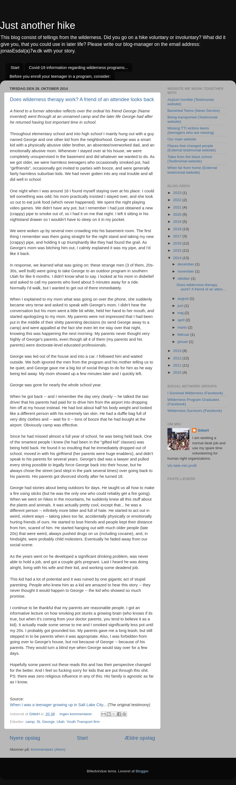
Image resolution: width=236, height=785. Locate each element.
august (184, 298)
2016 (177, 243)
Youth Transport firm (83, 722)
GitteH (203, 430)
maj (181, 313)
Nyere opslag (25, 738)
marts (183, 327)
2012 (177, 358)
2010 (177, 372)
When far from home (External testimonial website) (192, 170)
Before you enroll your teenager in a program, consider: (60, 76)
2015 (177, 250)
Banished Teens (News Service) (193, 111)
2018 (177, 229)
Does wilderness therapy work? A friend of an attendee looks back (82, 99)
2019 (177, 222)
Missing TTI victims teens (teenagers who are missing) (190, 130)
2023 (177, 193)
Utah (60, 722)
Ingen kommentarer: (77, 714)
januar (183, 342)
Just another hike (37, 25)
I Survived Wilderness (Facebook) (195, 393)
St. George (46, 722)
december (186, 264)
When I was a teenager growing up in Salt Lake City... (59, 705)
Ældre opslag (140, 738)
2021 (177, 207)
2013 (177, 351)
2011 (177, 365)
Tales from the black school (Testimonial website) (189, 159)
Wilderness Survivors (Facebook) (194, 411)
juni (181, 306)
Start (15, 67)
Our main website (181, 139)
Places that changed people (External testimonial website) (191, 148)
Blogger (142, 771)
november (186, 271)
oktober (184, 278)
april (182, 320)
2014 (177, 258)
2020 (177, 214)
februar (184, 334)
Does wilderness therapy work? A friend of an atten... (201, 287)
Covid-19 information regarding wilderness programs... (78, 67)
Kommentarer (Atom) (48, 749)
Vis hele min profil (181, 466)
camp (30, 722)
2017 (177, 236)
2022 (177, 200)
